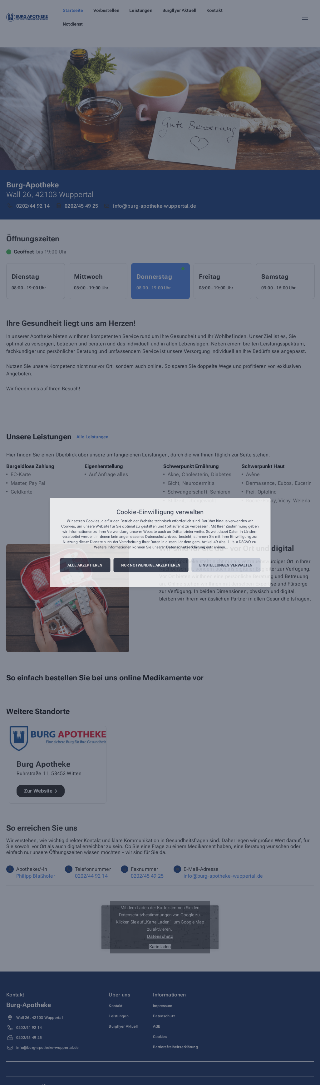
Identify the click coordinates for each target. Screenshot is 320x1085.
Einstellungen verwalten (226, 565)
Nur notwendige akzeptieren (150, 565)
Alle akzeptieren (84, 565)
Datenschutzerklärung (185, 547)
